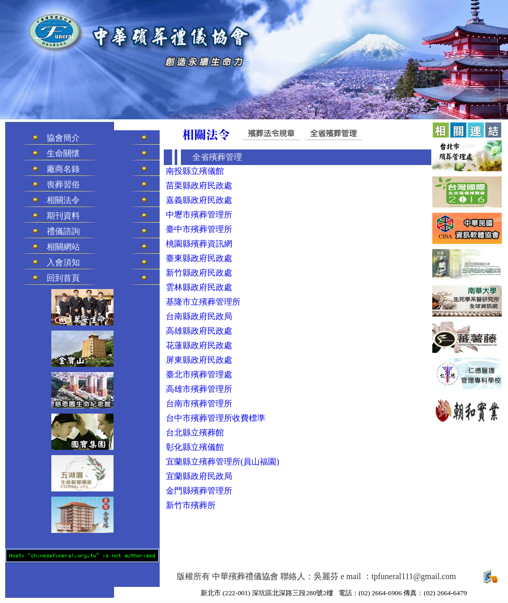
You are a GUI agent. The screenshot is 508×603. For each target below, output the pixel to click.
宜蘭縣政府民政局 (199, 476)
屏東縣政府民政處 (199, 359)
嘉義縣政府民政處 (199, 200)
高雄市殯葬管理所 (199, 389)
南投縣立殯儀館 (195, 171)
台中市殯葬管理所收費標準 (215, 418)
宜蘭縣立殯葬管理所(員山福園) (222, 461)
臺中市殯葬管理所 (199, 229)
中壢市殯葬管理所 (199, 214)
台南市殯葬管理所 (199, 403)
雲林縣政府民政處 (199, 287)
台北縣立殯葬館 (195, 432)
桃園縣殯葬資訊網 (199, 243)
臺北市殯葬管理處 (199, 374)
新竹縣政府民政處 (199, 272)
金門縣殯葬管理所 (199, 490)
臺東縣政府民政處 (199, 258)
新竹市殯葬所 (191, 505)
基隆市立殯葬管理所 (203, 301)
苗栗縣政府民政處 (199, 185)
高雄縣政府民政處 (199, 330)
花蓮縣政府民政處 (199, 345)
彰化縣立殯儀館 (195, 447)
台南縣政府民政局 (199, 316)
